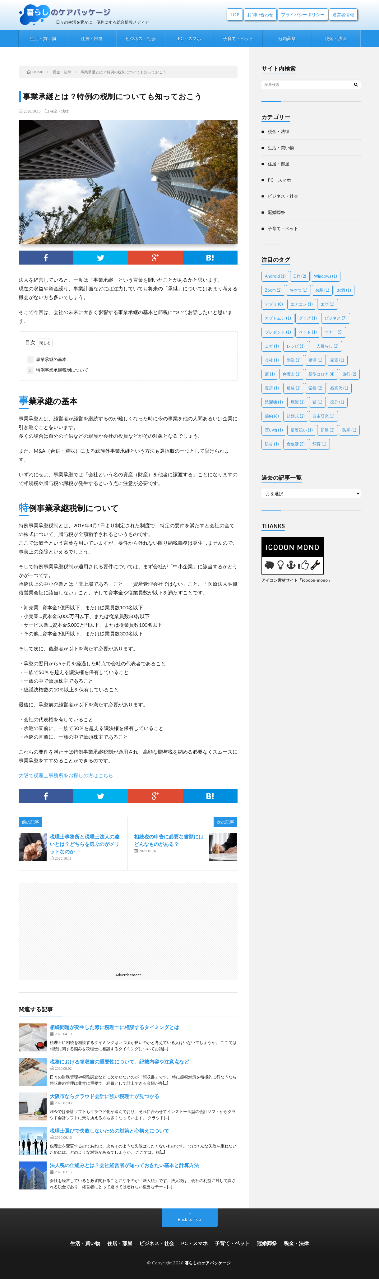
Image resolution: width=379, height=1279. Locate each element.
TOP (234, 14)
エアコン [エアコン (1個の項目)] (302, 304)
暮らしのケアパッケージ (208, 1262)
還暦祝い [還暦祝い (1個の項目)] (302, 429)
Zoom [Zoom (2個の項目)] (273, 290)
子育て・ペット (238, 38)
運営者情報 (343, 14)
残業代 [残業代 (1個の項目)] (339, 388)
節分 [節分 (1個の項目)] (337, 401)
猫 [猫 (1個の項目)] (317, 401)
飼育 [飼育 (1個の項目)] (319, 443)
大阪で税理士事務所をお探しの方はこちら (66, 775)
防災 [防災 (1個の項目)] (272, 443)
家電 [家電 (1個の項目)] (337, 360)
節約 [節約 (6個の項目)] (272, 415)
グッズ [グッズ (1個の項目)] (308, 318)
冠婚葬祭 (287, 38)
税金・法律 (336, 38)
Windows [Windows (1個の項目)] (325, 276)
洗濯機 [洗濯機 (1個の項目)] (274, 401)
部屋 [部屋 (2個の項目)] (328, 429)
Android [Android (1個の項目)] (275, 276)
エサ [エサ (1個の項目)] (328, 304)
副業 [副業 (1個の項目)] (294, 360)
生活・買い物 (43, 38)
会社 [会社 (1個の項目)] (272, 360)
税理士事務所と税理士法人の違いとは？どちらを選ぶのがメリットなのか (84, 843)
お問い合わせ (260, 14)
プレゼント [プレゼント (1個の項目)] (278, 332)
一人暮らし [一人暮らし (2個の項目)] (325, 346)
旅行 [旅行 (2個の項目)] (349, 374)
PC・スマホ (189, 38)
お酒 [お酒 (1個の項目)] (344, 290)
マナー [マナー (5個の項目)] (334, 332)
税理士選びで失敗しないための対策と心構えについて (109, 1131)
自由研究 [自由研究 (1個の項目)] (323, 415)
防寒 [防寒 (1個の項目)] (349, 429)
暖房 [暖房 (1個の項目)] (272, 388)
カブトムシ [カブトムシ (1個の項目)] (278, 318)
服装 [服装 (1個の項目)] (294, 388)
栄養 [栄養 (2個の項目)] (315, 388)
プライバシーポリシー (303, 14)
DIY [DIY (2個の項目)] (299, 276)
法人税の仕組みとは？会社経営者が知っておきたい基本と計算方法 (124, 1165)
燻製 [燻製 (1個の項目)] (298, 401)
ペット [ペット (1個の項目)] (308, 332)
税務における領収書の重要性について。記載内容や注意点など (119, 1061)
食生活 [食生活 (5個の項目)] (296, 443)
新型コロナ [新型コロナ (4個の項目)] (321, 374)
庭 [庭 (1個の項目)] (270, 374)
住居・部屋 (92, 38)
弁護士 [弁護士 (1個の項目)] (292, 374)
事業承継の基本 (47, 359)
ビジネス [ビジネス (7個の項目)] (336, 318)
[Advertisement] (128, 926)
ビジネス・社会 (140, 38)
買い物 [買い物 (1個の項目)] (274, 429)
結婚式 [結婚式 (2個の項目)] (296, 415)
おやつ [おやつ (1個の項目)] (298, 290)
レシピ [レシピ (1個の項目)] (296, 346)
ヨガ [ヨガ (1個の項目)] (272, 346)
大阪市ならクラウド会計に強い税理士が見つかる (104, 1096)
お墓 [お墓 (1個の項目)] (322, 290)
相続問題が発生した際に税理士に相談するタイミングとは (114, 1027)
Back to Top (189, 1219)
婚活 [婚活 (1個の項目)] (315, 360)
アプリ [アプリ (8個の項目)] (274, 304)
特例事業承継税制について (57, 370)
